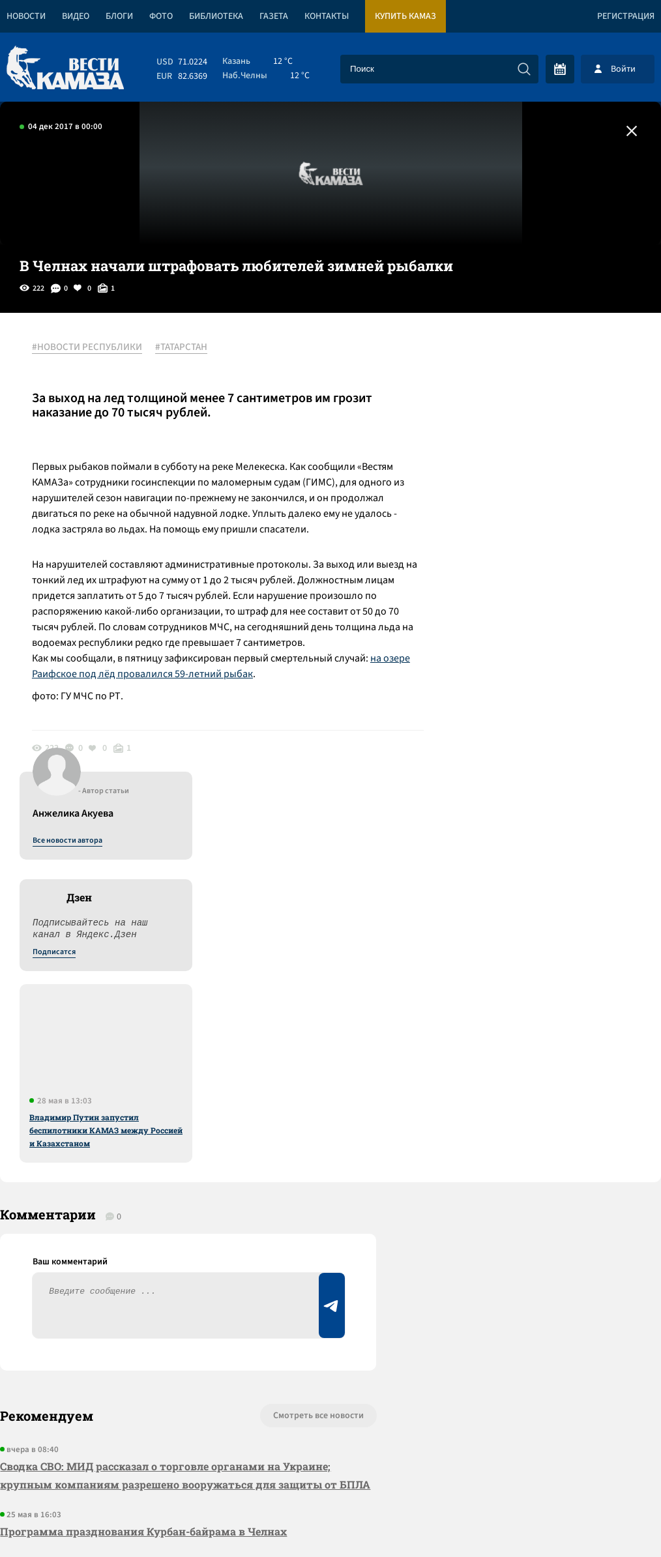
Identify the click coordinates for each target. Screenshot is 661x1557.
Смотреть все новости (309, 1019)
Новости (26, 16)
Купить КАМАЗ (405, 16)
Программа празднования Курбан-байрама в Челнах (143, 1154)
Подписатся (503, 473)
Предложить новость (532, 1063)
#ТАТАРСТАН (182, 347)
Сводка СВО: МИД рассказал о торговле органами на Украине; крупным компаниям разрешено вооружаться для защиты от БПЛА (168, 1089)
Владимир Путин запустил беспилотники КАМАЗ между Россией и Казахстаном (555, 651)
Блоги (119, 16)
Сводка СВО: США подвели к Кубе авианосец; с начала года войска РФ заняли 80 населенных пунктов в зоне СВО (176, 1257)
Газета (273, 16)
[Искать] (524, 69)
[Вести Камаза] (65, 69)
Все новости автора (516, 362)
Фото (161, 16)
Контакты (326, 16)
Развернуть (331, 1470)
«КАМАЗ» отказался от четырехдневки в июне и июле (145, 1201)
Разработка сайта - (611, 1520)
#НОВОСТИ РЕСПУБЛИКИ (88, 347)
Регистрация (625, 16)
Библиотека (216, 16)
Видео (75, 16)
